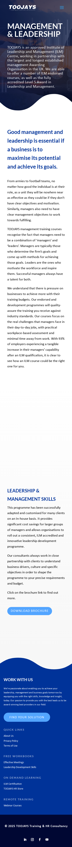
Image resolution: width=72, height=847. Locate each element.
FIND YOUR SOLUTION (26, 717)
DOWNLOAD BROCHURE (30, 611)
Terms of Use (10, 745)
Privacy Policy (11, 741)
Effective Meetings (14, 762)
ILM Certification (13, 784)
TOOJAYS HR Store (13, 788)
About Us (8, 736)
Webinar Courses (13, 805)
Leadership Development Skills (20, 767)
